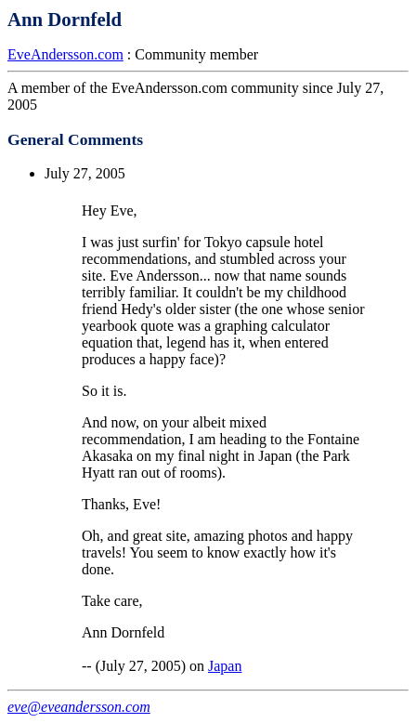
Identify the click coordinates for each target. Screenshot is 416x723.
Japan (224, 666)
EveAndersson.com (65, 54)
